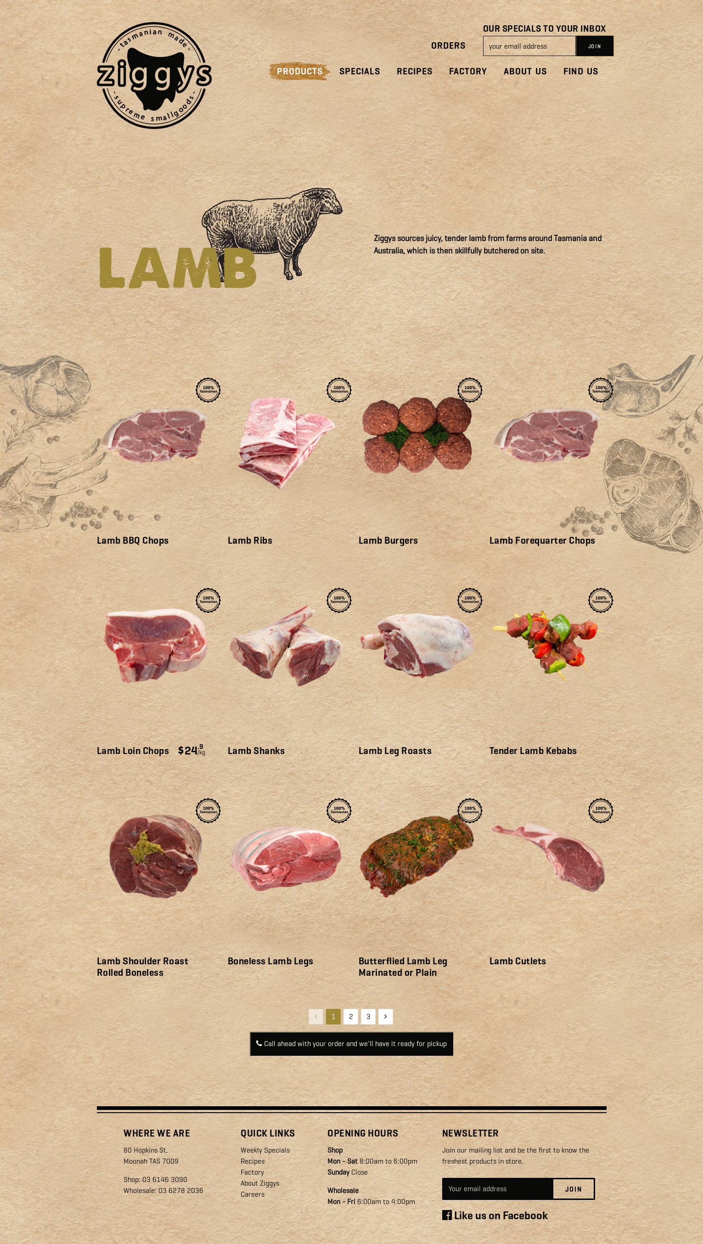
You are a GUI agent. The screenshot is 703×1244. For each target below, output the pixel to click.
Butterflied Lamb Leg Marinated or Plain (403, 967)
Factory (468, 71)
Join (573, 1189)
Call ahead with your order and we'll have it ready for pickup (351, 1043)
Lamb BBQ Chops (133, 540)
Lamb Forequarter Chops (542, 540)
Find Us (580, 71)
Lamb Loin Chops (133, 751)
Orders (448, 45)
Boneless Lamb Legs (271, 961)
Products (300, 71)
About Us (525, 71)
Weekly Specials (265, 1150)
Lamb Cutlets (517, 961)
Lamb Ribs (250, 540)
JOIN (595, 46)
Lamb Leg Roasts (395, 751)
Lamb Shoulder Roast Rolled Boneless (143, 967)
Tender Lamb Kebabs (533, 751)
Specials (359, 71)
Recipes (415, 71)
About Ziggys (260, 1183)
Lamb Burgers (388, 540)
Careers (252, 1194)
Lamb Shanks (256, 751)
